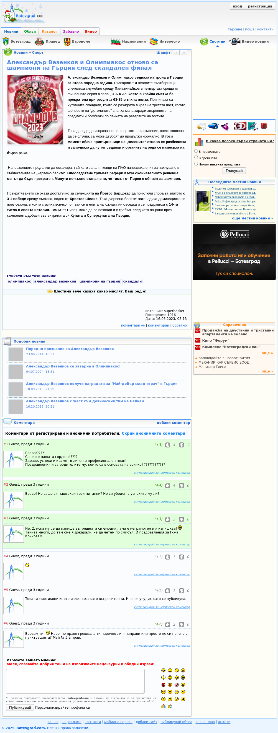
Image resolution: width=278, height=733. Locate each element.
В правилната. (207, 151)
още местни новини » (252, 218)
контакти (265, 29)
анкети (224, 722)
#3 (5, 518)
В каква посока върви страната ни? (240, 141)
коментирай (159, 325)
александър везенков (55, 281)
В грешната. (206, 158)
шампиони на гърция (100, 281)
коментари (133, 325)
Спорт (38, 53)
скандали (132, 281)
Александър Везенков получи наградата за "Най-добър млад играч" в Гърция (101, 384)
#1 (5, 444)
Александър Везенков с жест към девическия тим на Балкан (85, 401)
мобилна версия (118, 722)
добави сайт (146, 722)
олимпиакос (19, 281)
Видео (91, 31)
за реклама (71, 722)
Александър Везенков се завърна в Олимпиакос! (73, 366)
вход (237, 6)
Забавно (71, 31)
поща (249, 29)
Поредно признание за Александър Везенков (70, 349)
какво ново (205, 722)
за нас (53, 722)
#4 (5, 556)
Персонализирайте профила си (62, 707)
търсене (235, 29)
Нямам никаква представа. (217, 164)
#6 (5, 623)
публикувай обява (176, 722)
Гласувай (234, 171)
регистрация (260, 6)
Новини (11, 31)
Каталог (49, 31)
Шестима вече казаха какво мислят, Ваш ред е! (97, 291)
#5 (5, 590)
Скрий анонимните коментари (153, 433)
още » (267, 353)
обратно (179, 325)
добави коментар (173, 423)
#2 (5, 484)
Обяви (30, 31)
